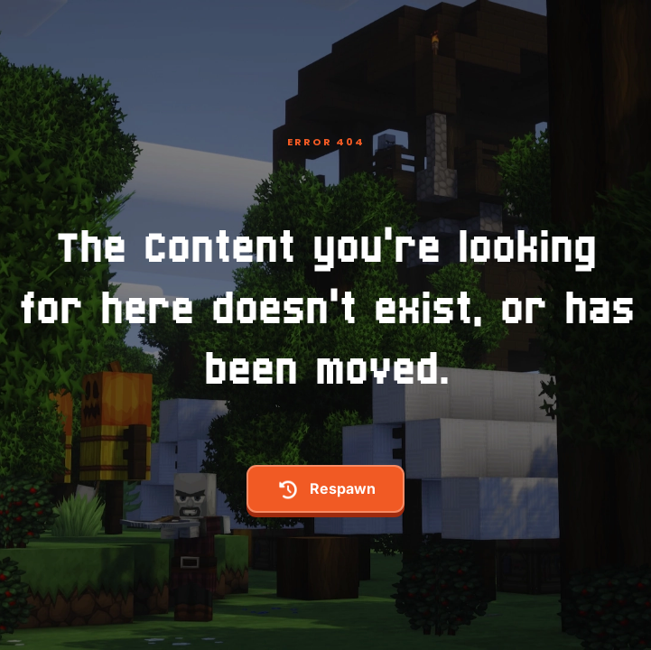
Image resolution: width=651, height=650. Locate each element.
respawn (326, 490)
